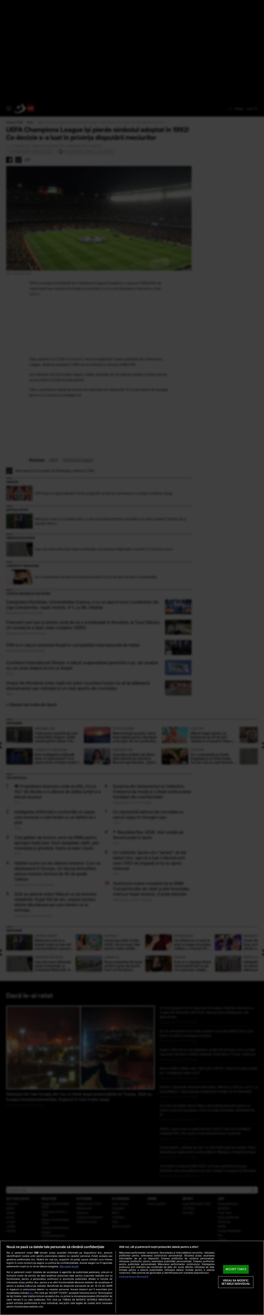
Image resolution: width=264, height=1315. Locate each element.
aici (31, 1292)
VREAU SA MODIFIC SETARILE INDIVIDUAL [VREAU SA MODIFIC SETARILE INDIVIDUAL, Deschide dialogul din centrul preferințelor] (235, 1282)
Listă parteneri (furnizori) (133, 1276)
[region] (132, 1278)
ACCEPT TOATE (236, 1269)
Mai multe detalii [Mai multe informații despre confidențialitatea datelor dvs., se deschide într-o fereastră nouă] (69, 1266)
